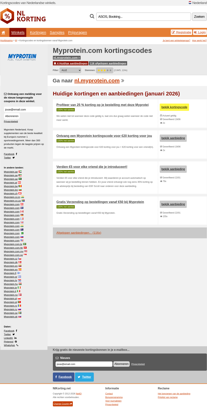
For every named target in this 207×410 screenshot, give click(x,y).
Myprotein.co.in (12, 197)
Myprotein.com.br (13, 244)
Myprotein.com (12, 204)
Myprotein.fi (10, 273)
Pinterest (8, 341)
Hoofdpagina (6, 40)
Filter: (56, 70)
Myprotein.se (11, 313)
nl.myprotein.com (67, 57)
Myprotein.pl (10, 298)
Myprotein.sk (11, 316)
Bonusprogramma (114, 397)
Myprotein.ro (10, 305)
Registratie (181, 32)
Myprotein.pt (10, 302)
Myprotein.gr (10, 276)
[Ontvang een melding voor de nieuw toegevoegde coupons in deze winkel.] (23, 109)
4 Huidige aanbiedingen (71, 63)
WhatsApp (9, 345)
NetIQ (78, 393)
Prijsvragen (77, 32)
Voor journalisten (113, 401)
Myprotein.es (11, 266)
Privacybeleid (11, 121)
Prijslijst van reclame (168, 397)
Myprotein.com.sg (13, 255)
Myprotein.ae (11, 171)
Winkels (17, 32)
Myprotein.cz (11, 258)
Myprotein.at (10, 182)
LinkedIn (8, 338)
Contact (109, 393)
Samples (57, 32)
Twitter (7, 157)
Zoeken (199, 16)
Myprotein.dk (11, 262)
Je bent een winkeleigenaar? (176, 40)
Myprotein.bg (11, 190)
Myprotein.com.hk (13, 247)
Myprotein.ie (10, 287)
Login (200, 32)
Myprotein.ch (11, 193)
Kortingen (38, 32)
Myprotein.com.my (14, 251)
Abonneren (11, 116)
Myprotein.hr (10, 280)
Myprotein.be (11, 186)
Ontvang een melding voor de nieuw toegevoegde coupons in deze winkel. (23, 97)
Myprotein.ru (10, 309)
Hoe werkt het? (199, 40)
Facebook (9, 154)
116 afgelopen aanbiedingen (108, 63)
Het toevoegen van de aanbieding (174, 393)
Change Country (63, 404)
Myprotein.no (11, 295)
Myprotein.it (10, 291)
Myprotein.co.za (12, 200)
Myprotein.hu (11, 284)
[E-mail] (84, 364)
